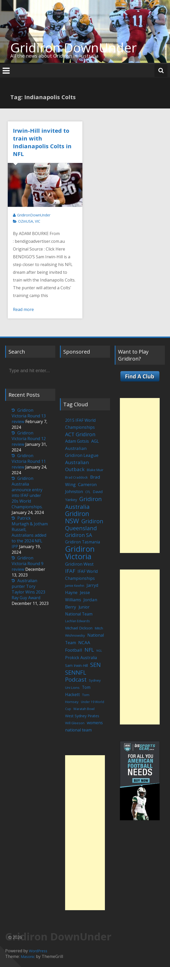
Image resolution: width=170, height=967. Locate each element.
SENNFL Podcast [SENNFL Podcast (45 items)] (76, 675)
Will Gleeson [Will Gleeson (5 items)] (74, 723)
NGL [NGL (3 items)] (99, 650)
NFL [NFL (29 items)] (89, 649)
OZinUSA (25, 221)
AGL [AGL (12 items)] (95, 441)
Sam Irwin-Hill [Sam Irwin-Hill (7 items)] (76, 665)
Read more (23, 309)
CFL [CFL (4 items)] (87, 492)
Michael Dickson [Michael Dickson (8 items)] (78, 628)
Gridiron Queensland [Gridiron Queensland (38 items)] (84, 524)
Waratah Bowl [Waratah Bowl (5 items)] (84, 709)
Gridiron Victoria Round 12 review (29, 438)
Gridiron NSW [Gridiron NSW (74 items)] (77, 517)
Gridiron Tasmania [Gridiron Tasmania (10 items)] (82, 542)
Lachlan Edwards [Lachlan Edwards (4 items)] (77, 621)
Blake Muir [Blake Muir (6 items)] (95, 469)
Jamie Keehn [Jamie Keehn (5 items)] (74, 585)
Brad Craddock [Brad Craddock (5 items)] (76, 477)
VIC (37, 221)
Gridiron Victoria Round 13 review (29, 415)
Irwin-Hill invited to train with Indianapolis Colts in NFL (42, 142)
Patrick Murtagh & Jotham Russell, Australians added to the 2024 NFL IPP (30, 532)
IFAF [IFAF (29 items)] (70, 570)
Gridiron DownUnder (73, 47)
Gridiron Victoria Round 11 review (29, 461)
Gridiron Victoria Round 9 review (27, 563)
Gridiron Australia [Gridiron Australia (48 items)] (83, 503)
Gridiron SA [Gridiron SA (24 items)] (78, 535)
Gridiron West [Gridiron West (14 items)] (79, 564)
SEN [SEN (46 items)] (95, 665)
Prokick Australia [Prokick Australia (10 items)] (81, 657)
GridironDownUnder (33, 215)
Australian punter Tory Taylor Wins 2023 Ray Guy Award (28, 589)
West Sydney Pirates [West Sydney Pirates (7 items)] (82, 715)
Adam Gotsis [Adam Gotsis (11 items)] (77, 441)
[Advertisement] (85, 832)
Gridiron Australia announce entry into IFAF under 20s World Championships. (27, 492)
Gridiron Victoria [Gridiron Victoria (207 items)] (80, 553)
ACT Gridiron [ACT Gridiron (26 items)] (80, 434)
